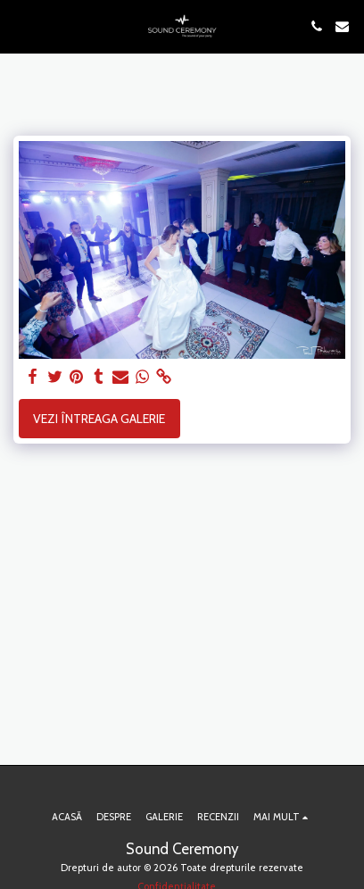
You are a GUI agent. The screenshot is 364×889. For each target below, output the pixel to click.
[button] (19, 26)
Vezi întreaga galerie (99, 419)
